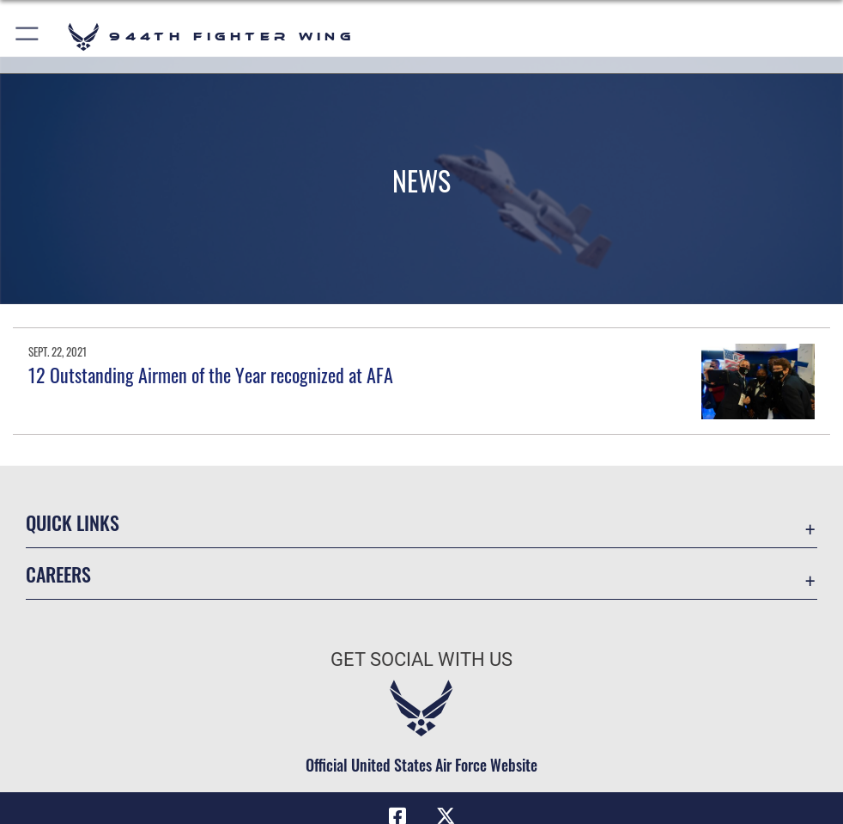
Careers (58, 574)
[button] (28, 36)
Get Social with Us (421, 659)
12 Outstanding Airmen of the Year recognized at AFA (210, 374)
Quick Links (72, 522)
